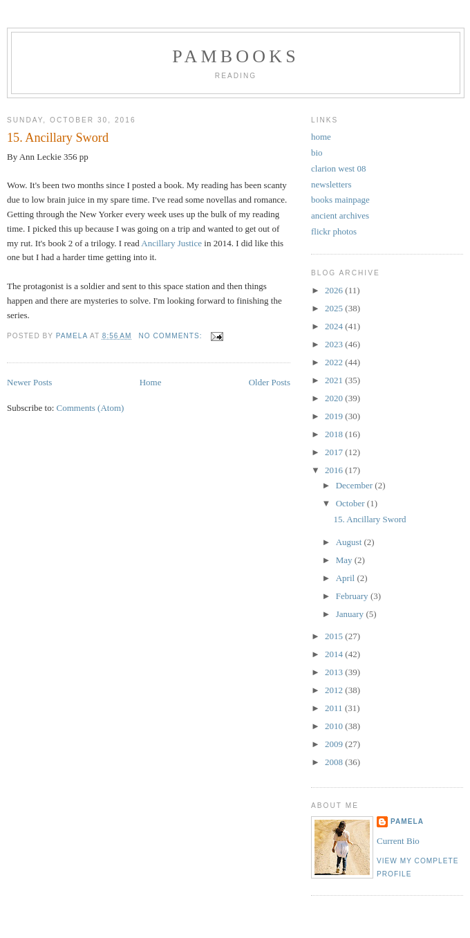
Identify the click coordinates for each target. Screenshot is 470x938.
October (351, 503)
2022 (335, 362)
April (346, 578)
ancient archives (340, 215)
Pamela (407, 821)
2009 (335, 744)
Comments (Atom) (90, 408)
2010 (335, 726)
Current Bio (398, 841)
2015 (335, 636)
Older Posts (269, 382)
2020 (335, 398)
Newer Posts (29, 382)
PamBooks (235, 56)
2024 (335, 326)
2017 (335, 452)
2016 (335, 470)
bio (317, 152)
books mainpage (340, 199)
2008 (335, 762)
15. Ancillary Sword (58, 138)
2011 (335, 708)
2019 (335, 416)
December (355, 485)
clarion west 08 (338, 168)
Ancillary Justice (171, 243)
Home (151, 382)
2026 (335, 290)
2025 (335, 308)
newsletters (331, 184)
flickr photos (334, 231)
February (353, 596)
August (350, 542)
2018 (335, 434)
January (351, 614)
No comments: (171, 336)
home (321, 136)
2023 (335, 344)
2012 (335, 690)
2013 (335, 672)
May (345, 560)
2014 (335, 654)
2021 (335, 380)
